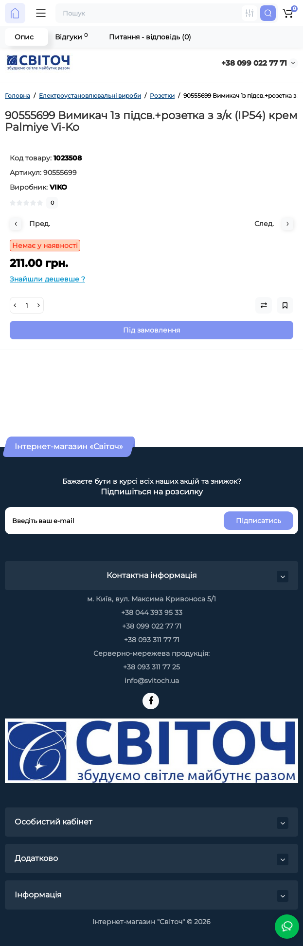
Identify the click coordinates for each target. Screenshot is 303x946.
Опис (24, 37)
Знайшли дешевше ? (47, 279)
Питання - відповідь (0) (150, 37)
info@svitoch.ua (152, 680)
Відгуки (71, 36)
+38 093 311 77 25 (151, 667)
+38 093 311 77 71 (151, 639)
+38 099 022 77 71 (254, 63)
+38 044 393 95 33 (151, 612)
